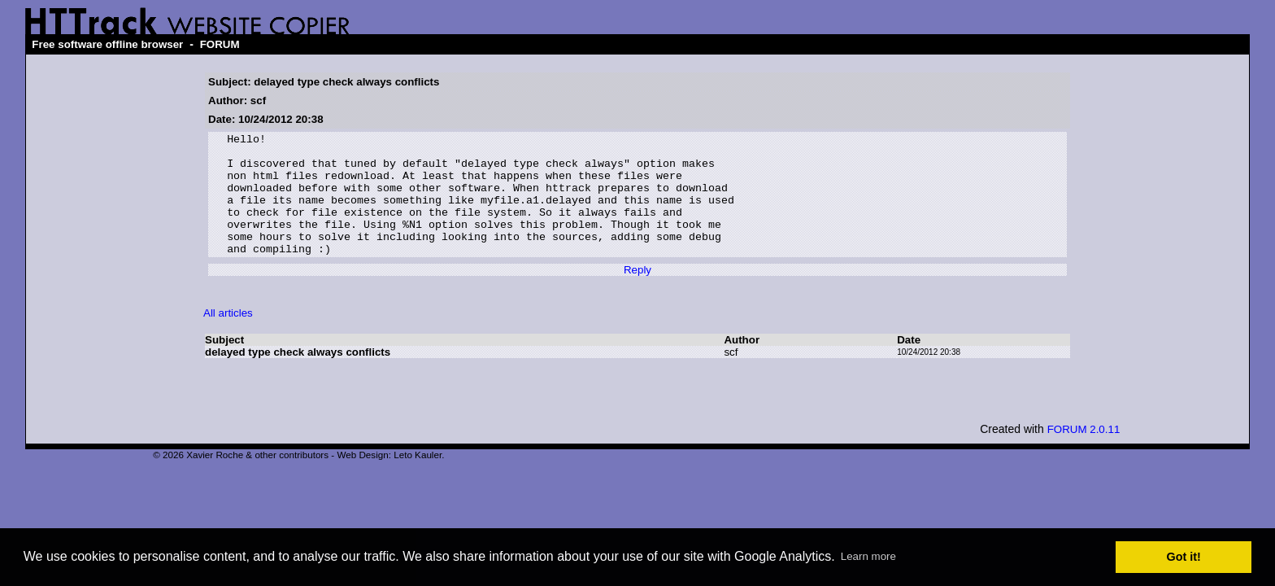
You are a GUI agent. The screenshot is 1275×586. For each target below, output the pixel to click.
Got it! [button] (1184, 556)
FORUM (220, 44)
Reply (637, 294)
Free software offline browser (107, 44)
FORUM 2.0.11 (1084, 454)
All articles (228, 337)
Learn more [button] (868, 556)
